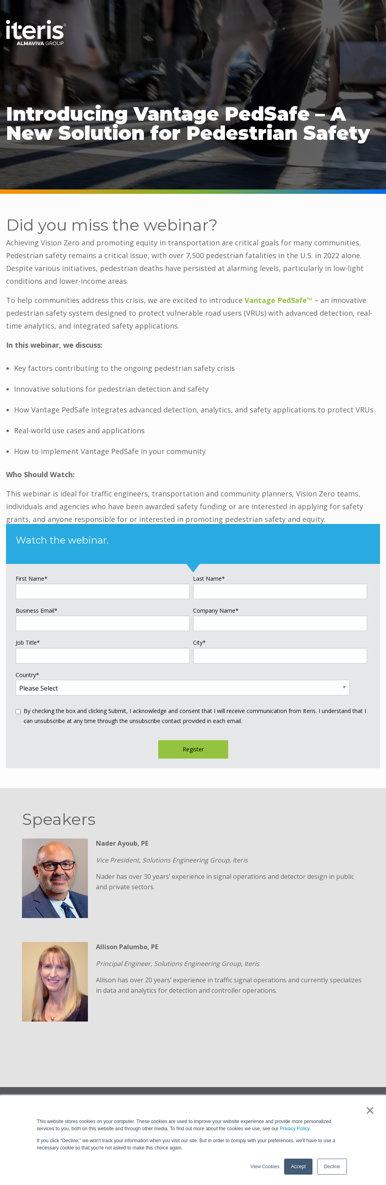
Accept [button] (298, 1166)
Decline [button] (332, 1166)
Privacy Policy (294, 1128)
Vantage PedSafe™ (278, 300)
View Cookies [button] (265, 1166)
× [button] (369, 1110)
